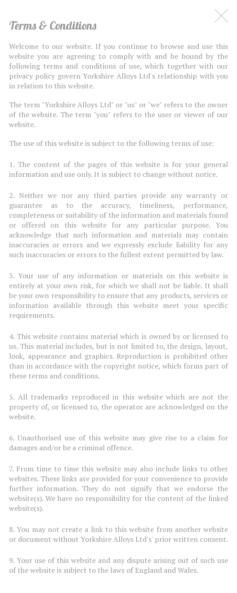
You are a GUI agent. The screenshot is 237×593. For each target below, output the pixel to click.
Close (221, 15)
